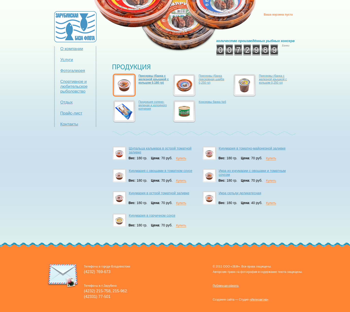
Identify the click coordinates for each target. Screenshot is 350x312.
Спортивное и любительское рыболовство (74, 86)
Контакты (69, 124)
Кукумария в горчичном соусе (152, 215)
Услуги (66, 59)
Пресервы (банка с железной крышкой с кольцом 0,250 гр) (273, 79)
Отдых (66, 102)
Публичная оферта (225, 285)
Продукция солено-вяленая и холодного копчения (153, 105)
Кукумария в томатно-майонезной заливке (252, 148)
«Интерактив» (258, 299)
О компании (71, 48)
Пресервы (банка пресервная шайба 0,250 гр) (211, 79)
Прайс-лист (71, 113)
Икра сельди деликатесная (240, 193)
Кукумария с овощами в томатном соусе (160, 171)
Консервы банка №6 (212, 102)
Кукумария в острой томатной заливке (159, 193)
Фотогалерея (72, 70)
